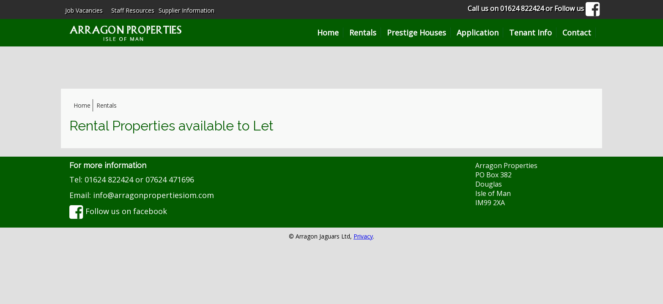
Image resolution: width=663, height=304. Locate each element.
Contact (576, 32)
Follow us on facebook (118, 211)
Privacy (363, 236)
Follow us (577, 8)
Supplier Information (186, 10)
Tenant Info (530, 32)
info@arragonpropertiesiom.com (153, 195)
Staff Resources (132, 10)
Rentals (362, 32)
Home (328, 32)
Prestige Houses (416, 32)
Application (478, 32)
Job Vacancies (84, 10)
